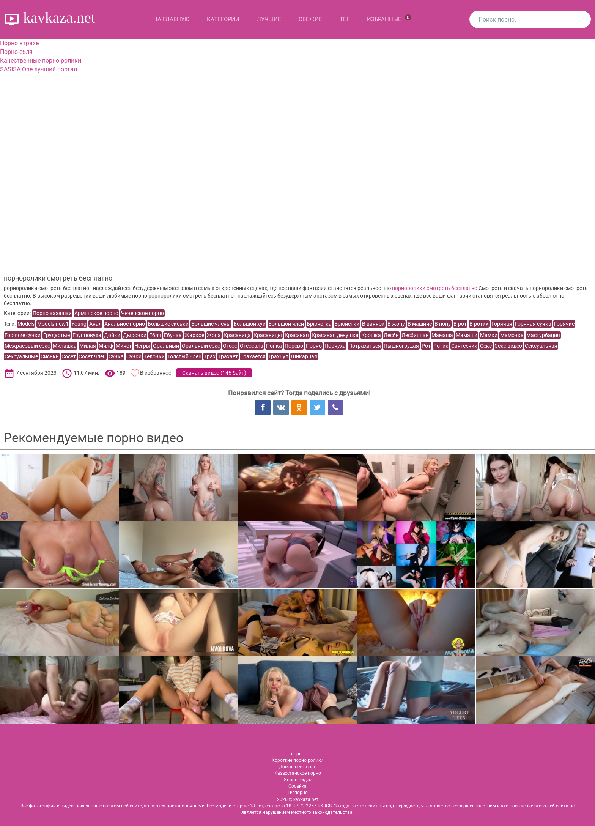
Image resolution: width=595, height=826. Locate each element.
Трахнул (278, 356)
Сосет (68, 356)
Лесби (391, 335)
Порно (314, 346)
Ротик (441, 346)
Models (26, 324)
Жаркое (194, 335)
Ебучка (173, 335)
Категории (223, 19)
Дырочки (134, 335)
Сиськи (50, 356)
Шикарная (304, 356)
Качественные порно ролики (40, 60)
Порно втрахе (19, 43)
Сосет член (92, 356)
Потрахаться (364, 346)
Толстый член (184, 356)
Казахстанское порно (297, 773)
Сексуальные (21, 356)
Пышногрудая (401, 346)
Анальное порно (124, 324)
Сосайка (297, 786)
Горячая (501, 324)
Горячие (564, 324)
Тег (344, 19)
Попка (274, 346)
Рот (426, 346)
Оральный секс (201, 346)
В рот (460, 324)
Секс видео (508, 346)
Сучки (134, 356)
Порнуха (335, 346)
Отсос (230, 346)
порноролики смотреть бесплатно (434, 288)
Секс (486, 346)
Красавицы (267, 335)
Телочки (154, 356)
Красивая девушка (335, 335)
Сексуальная (541, 346)
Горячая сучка (533, 324)
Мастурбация (543, 335)
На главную (171, 19)
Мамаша (442, 335)
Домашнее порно (297, 766)
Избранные (389, 18)
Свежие (310, 19)
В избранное (155, 373)
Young (79, 324)
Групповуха (86, 335)
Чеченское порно (142, 313)
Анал (95, 324)
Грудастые (56, 335)
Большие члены (211, 324)
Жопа (214, 335)
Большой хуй (249, 324)
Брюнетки (346, 324)
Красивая (297, 335)
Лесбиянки (415, 335)
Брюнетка (319, 324)
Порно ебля (16, 51)
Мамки (488, 335)
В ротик (479, 324)
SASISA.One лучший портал (38, 69)
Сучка (116, 356)
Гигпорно (298, 792)
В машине (420, 324)
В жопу (396, 324)
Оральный (166, 346)
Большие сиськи (168, 324)
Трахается (253, 356)
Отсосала (251, 346)
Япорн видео (298, 779)
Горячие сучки (23, 335)
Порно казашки (52, 313)
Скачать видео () (214, 373)
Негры (142, 346)
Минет (124, 346)
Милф (106, 346)
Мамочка (512, 335)
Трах (210, 356)
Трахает (228, 356)
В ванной (373, 324)
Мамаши (466, 335)
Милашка (65, 346)
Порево (294, 346)
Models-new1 (53, 324)
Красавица (237, 335)
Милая (87, 346)
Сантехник (464, 346)
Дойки (112, 335)
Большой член (286, 324)
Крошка (371, 335)
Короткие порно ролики (297, 760)
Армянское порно (96, 313)
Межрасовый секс (27, 346)
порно (297, 754)
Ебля (155, 335)
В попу (442, 324)
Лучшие (269, 19)
